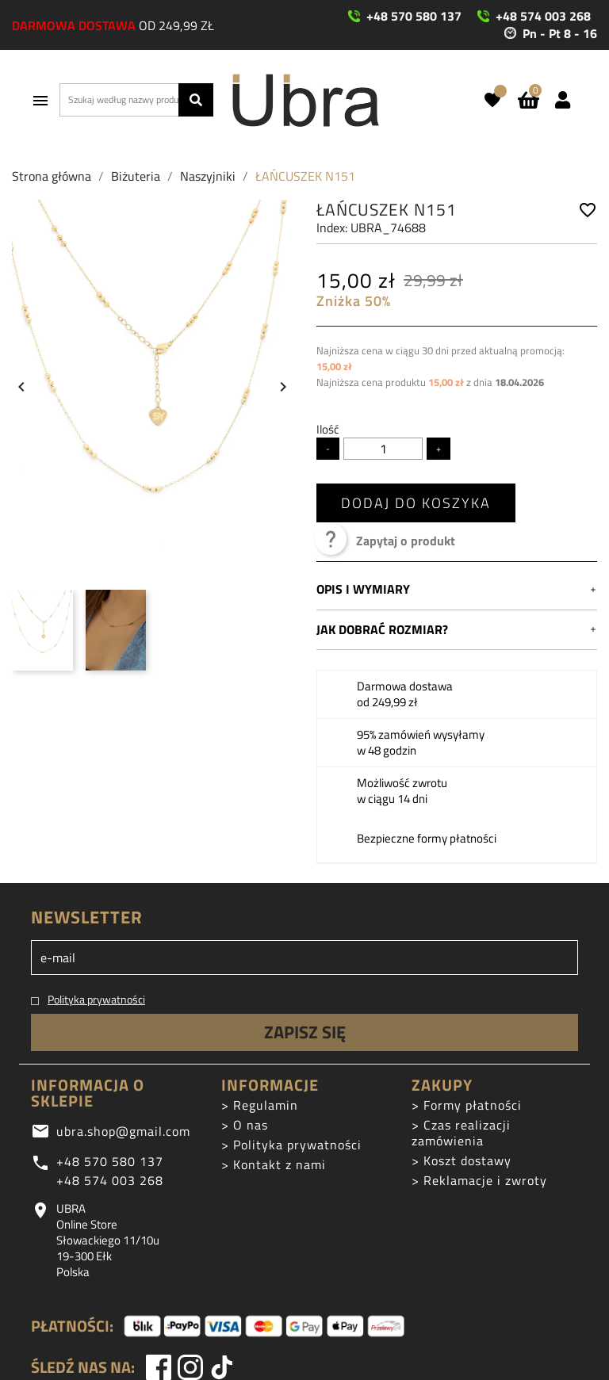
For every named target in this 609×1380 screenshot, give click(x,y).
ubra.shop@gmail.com (123, 1131)
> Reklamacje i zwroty (479, 1180)
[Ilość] (383, 449)
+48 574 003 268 (109, 1180)
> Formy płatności (467, 1104)
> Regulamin (259, 1104)
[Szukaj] (136, 100)
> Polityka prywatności (291, 1144)
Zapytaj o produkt (385, 540)
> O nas (244, 1124)
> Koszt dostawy (461, 1160)
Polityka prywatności (96, 999)
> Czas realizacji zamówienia (461, 1132)
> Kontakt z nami (273, 1164)
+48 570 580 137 (109, 1161)
